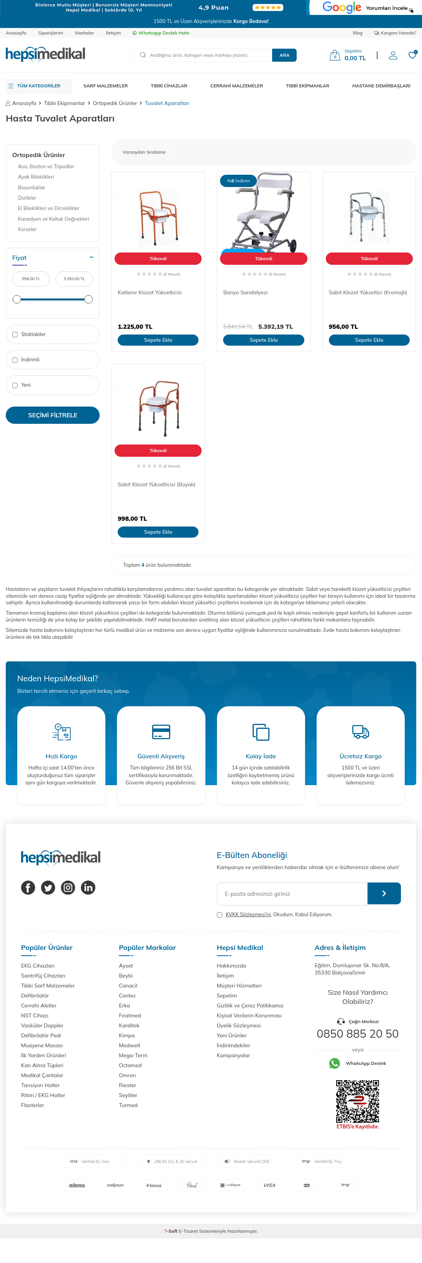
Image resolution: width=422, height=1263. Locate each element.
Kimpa (127, 1035)
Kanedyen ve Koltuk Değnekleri (53, 219)
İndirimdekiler (233, 1045)
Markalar (84, 33)
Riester (127, 1085)
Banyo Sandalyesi (245, 292)
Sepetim (227, 995)
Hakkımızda (231, 965)
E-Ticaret (188, 1231)
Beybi (126, 975)
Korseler (27, 229)
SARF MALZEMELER (106, 86)
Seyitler (128, 1095)
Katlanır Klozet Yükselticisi (150, 292)
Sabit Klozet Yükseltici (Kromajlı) (368, 292)
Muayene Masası (42, 1045)
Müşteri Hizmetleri (239, 985)
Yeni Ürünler (232, 1035)
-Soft (171, 1231)
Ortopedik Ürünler (115, 103)
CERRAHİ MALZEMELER (236, 86)
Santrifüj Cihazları (43, 975)
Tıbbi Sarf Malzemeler (48, 985)
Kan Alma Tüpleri (42, 1065)
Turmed (128, 1105)
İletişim (113, 33)
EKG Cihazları (38, 965)
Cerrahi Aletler (39, 1005)
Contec (127, 995)
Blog (358, 33)
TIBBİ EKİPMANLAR (307, 86)
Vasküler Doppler (42, 1025)
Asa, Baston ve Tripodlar (46, 166)
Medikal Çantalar (42, 1075)
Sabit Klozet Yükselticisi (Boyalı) (156, 484)
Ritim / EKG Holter (43, 1095)
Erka (124, 1005)
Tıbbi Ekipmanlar (64, 103)
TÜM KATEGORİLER (39, 86)
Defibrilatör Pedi (41, 1035)
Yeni (21, 385)
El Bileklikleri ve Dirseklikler (48, 208)
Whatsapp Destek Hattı (161, 33)
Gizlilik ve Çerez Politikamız (250, 1005)
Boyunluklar (31, 187)
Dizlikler (27, 198)
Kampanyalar (233, 1055)
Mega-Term (133, 1055)
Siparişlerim (50, 33)
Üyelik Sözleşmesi (239, 1025)
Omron (127, 1075)
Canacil (128, 985)
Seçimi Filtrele (52, 415)
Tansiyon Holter (40, 1085)
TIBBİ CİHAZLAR (169, 86)
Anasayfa (16, 33)
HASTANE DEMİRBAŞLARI (381, 86)
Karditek (129, 1025)
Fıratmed (130, 1015)
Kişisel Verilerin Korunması (249, 1015)
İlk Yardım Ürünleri (43, 1055)
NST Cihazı (34, 1015)
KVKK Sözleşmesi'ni (248, 914)
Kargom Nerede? (395, 33)
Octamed (130, 1065)
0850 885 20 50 (358, 1033)
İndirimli (25, 359)
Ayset (126, 965)
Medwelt (129, 1045)
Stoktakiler (29, 334)
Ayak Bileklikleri (36, 177)
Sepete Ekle (158, 339)
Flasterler (32, 1105)
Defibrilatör (35, 995)
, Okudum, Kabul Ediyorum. (275, 914)
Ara (284, 55)
